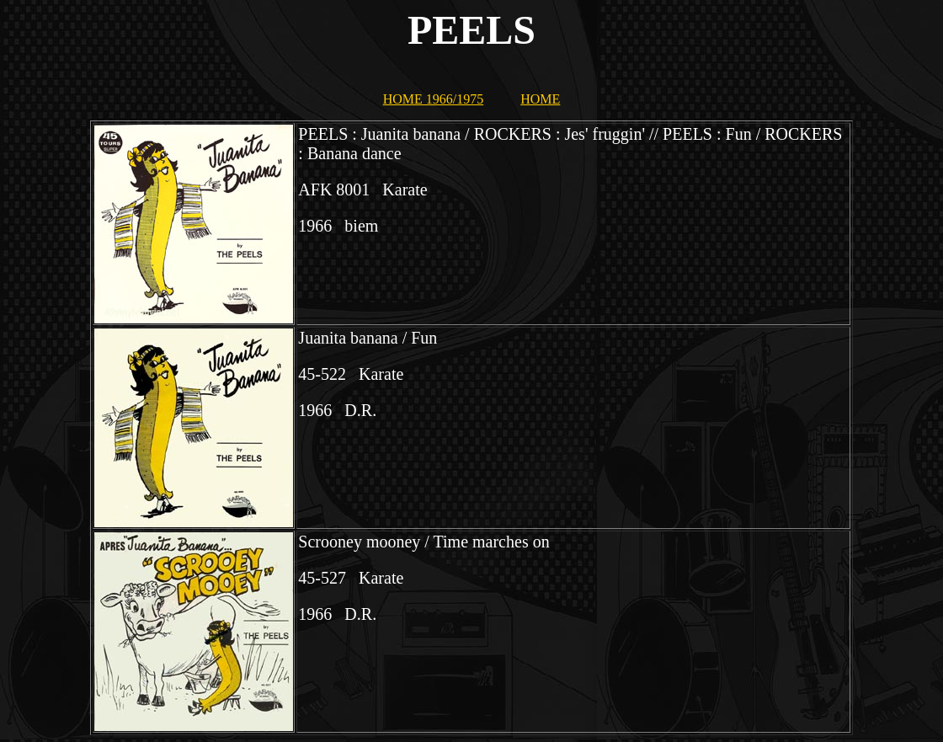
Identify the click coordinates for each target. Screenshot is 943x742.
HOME (540, 99)
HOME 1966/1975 (433, 99)
